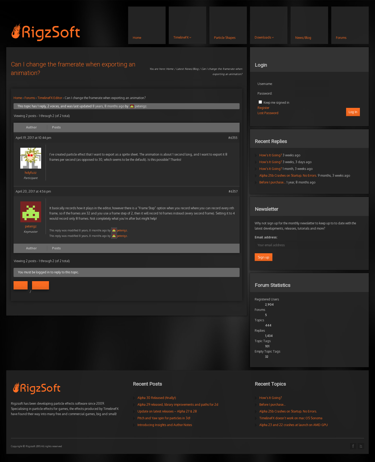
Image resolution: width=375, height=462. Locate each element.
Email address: (266, 237)
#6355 (233, 138)
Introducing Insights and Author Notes (165, 425)
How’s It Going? (270, 155)
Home (169, 68)
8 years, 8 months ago (108, 106)
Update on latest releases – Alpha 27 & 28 (167, 411)
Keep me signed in (276, 102)
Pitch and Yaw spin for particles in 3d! (164, 418)
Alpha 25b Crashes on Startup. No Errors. (288, 175)
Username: (265, 84)
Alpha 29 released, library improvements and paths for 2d (178, 404)
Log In (353, 112)
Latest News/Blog (187, 68)
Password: (265, 93)
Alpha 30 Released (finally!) (157, 398)
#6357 (233, 191)
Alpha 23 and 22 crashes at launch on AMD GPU (293, 425)
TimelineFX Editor (50, 98)
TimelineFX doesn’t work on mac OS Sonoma (290, 418)
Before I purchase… (272, 182)
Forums (29, 98)
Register (40, 285)
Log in (20, 285)
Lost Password (268, 113)
